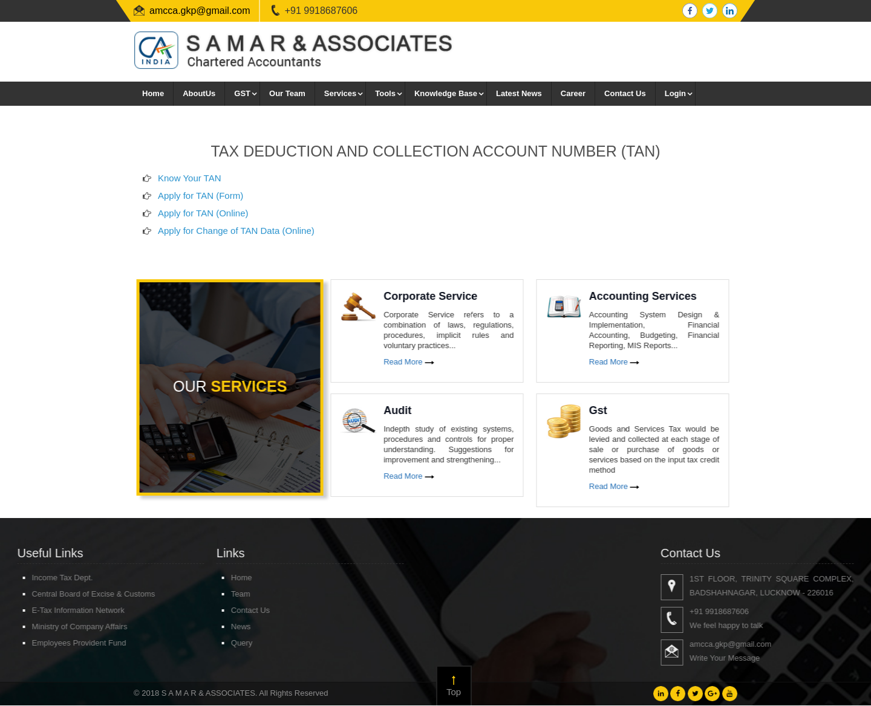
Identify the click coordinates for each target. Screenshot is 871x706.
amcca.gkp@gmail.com (199, 10)
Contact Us (625, 93)
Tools (385, 93)
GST (242, 93)
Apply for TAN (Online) (203, 223)
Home (153, 93)
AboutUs (199, 93)
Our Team (287, 93)
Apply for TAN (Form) (200, 206)
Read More (418, 361)
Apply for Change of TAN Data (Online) (236, 241)
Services (340, 93)
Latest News (519, 93)
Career (573, 93)
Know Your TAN (189, 188)
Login (675, 93)
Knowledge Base (445, 93)
